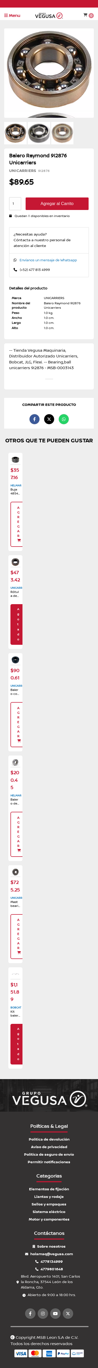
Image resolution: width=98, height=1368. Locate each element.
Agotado (18, 624)
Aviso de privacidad (49, 1147)
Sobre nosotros (49, 1246)
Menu (12, 15)
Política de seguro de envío (49, 1154)
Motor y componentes (49, 1219)
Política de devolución (49, 1139)
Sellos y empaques (49, 1204)
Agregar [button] (19, 524)
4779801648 (49, 1269)
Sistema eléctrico (49, 1212)
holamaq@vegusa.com (49, 1254)
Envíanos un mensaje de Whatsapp (48, 260)
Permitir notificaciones (49, 1162)
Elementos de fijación (49, 1189)
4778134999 (49, 1261)
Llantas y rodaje (49, 1196)
